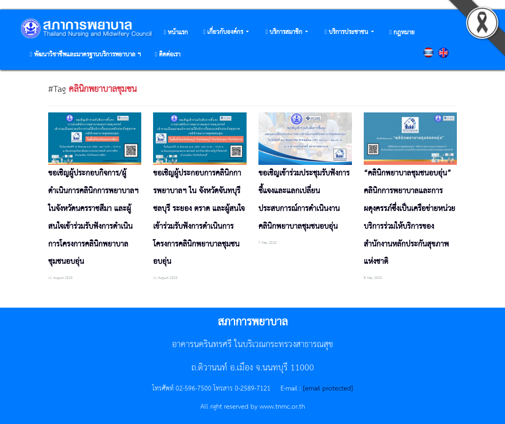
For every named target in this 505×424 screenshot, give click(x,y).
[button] (226, 32)
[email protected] (328, 388)
